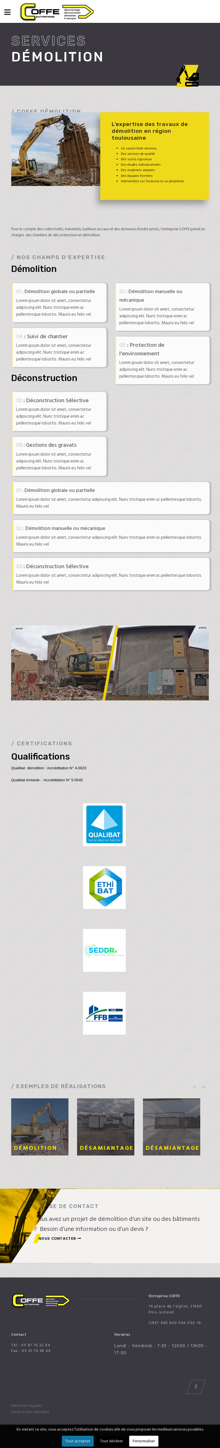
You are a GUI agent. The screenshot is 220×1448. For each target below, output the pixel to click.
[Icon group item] (196, 1387)
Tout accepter (77, 1441)
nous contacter (59, 1238)
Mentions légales (26, 1406)
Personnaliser (144, 1441)
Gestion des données (30, 1412)
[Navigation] (7, 12)
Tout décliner (111, 1441)
